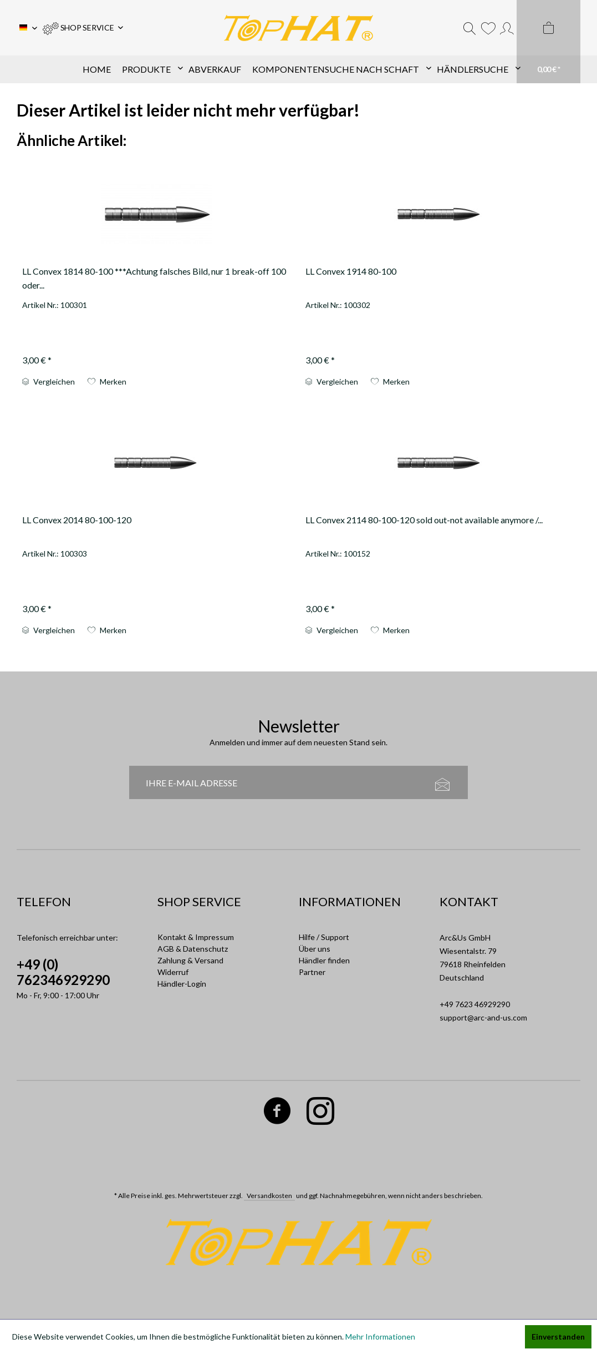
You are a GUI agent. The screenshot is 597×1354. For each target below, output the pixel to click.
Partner (312, 972)
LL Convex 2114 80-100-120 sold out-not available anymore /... (424, 519)
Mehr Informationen (380, 1336)
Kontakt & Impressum (195, 937)
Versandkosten (269, 1195)
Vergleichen (48, 381)
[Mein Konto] (507, 27)
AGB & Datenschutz (192, 948)
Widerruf (172, 972)
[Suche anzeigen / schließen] (469, 27)
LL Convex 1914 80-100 (350, 271)
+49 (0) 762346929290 (63, 972)
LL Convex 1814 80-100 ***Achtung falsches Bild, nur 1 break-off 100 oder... (154, 278)
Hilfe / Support (324, 937)
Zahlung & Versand (190, 960)
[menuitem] (83, 27)
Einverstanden (558, 1336)
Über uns (314, 948)
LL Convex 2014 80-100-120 (76, 519)
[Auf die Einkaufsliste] (107, 381)
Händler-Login (181, 983)
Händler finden (324, 960)
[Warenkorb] (548, 41)
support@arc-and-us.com (483, 1017)
